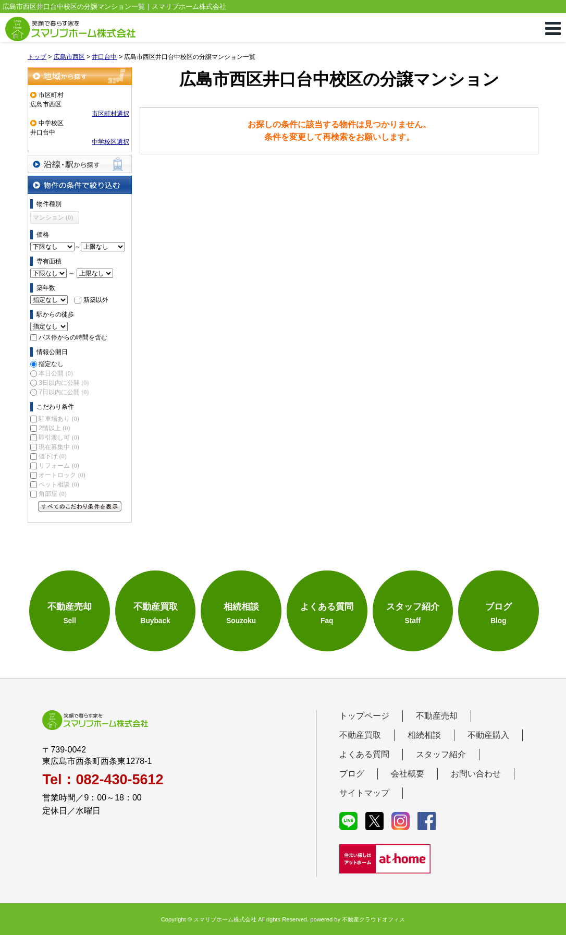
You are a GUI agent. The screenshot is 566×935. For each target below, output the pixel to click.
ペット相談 (59, 484)
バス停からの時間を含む (73, 337)
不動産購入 (488, 735)
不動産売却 (437, 715)
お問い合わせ (476, 773)
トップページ (364, 715)
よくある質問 (364, 754)
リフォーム (59, 465)
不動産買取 (360, 735)
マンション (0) (53, 217)
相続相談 (424, 735)
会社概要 (407, 773)
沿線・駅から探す (80, 164)
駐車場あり (59, 418)
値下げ (52, 456)
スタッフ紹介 (441, 754)
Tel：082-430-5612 (102, 780)
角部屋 (52, 493)
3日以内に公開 (64, 382)
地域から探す (80, 76)
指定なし (51, 364)
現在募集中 (59, 447)
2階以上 (54, 428)
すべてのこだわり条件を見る (79, 506)
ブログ (351, 773)
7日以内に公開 (64, 392)
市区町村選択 (110, 113)
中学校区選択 (110, 141)
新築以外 (95, 299)
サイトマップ (364, 792)
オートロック (62, 475)
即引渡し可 (59, 437)
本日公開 (55, 373)
